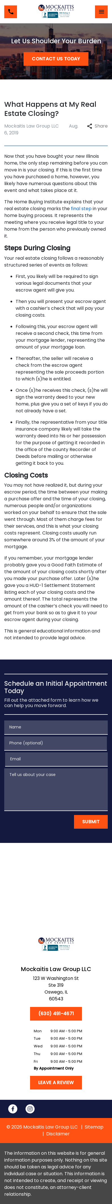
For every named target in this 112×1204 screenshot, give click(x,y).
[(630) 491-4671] (56, 1014)
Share (97, 126)
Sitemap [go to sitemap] (94, 1127)
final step (81, 208)
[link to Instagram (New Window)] (30, 1108)
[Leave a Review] (56, 1083)
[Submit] (91, 822)
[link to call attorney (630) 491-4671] (10, 11)
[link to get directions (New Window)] (56, 990)
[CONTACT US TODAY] (56, 59)
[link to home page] (56, 12)
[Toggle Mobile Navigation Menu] (101, 11)
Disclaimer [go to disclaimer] (58, 1134)
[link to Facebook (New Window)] (12, 1108)
